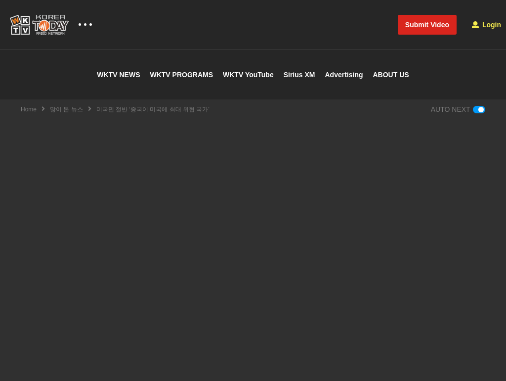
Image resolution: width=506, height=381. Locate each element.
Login (486, 25)
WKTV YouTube (248, 75)
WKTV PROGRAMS (181, 75)
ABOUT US (391, 75)
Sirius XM (299, 75)
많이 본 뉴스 (66, 109)
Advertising (344, 75)
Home (29, 109)
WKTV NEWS (118, 75)
